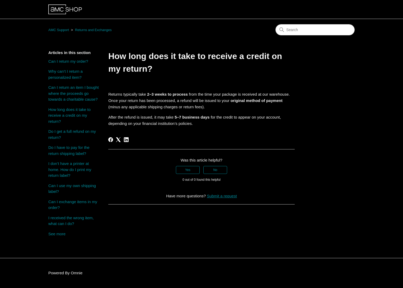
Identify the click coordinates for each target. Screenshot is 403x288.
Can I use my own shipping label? (72, 188)
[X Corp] (118, 139)
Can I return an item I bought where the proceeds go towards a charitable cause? (73, 93)
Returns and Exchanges (93, 30)
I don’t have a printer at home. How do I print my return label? (69, 169)
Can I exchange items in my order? (72, 204)
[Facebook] (110, 139)
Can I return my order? (68, 61)
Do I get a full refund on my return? (72, 134)
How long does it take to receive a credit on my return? (69, 115)
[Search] (315, 30)
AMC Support (58, 30)
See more (56, 234)
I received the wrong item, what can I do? (71, 221)
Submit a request (222, 196)
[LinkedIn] (126, 139)
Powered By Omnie (65, 273)
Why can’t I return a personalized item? (65, 74)
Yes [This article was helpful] (187, 170)
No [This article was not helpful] (215, 170)
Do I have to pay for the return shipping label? (69, 150)
